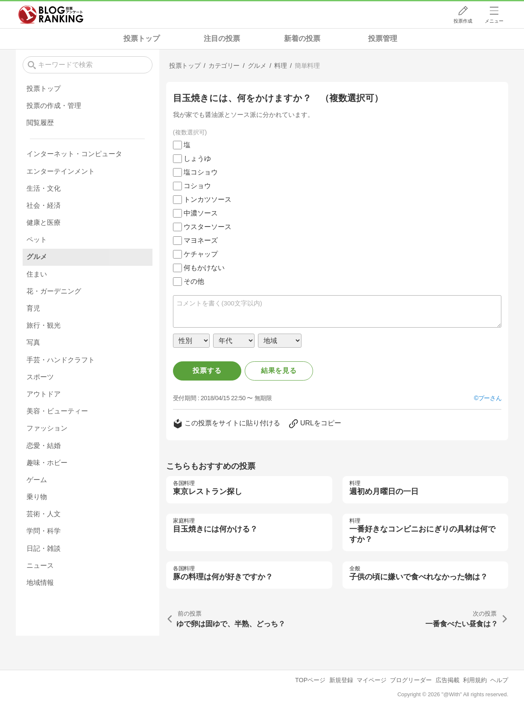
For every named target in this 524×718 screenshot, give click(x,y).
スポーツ (40, 377)
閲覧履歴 (40, 122)
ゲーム (36, 479)
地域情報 (40, 582)
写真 (33, 342)
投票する (207, 370)
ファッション (46, 428)
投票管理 (382, 39)
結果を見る (279, 370)
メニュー (494, 20)
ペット (36, 239)
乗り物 (36, 496)
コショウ (197, 185)
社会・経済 (43, 205)
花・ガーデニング (53, 291)
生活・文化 (43, 188)
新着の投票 (302, 39)
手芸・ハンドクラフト (60, 359)
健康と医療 (43, 222)
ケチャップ (201, 254)
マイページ (371, 680)
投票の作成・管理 (53, 105)
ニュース (40, 565)
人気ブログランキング (50, 14)
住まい (36, 274)
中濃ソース (201, 213)
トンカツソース (207, 199)
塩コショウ (201, 172)
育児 (33, 308)
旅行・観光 (43, 325)
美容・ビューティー (57, 411)
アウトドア (43, 394)
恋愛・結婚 (43, 445)
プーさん (489, 398)
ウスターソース (207, 226)
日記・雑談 (43, 548)
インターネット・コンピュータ (74, 153)
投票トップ (141, 39)
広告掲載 (448, 680)
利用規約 (475, 680)
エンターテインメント (60, 171)
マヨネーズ (201, 240)
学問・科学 (43, 531)
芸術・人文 (43, 513)
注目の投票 (222, 39)
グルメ (36, 256)
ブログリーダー (411, 680)
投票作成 (463, 20)
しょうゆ (197, 158)
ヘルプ (499, 680)
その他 (194, 281)
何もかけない (204, 267)
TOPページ (310, 680)
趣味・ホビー (46, 462)
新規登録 (341, 680)
